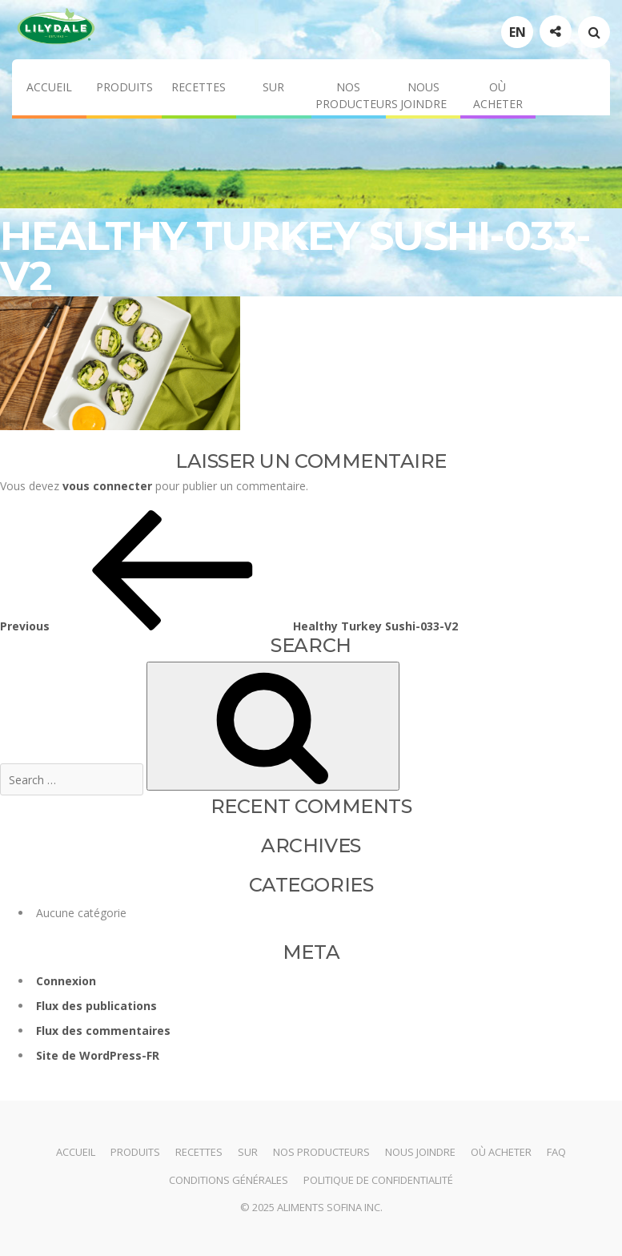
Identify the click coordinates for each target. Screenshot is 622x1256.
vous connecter (107, 485)
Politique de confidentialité (378, 1180)
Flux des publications (96, 1005)
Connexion (66, 980)
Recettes (198, 87)
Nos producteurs (350, 95)
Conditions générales (228, 1180)
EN (517, 32)
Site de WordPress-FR (97, 1055)
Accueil (49, 87)
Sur (273, 87)
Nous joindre (423, 95)
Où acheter (498, 95)
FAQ (556, 1152)
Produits (124, 87)
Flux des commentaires (103, 1030)
